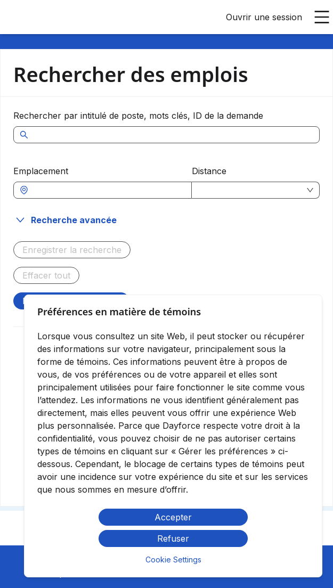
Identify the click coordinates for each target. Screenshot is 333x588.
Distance (209, 171)
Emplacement (40, 171)
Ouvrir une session (264, 17)
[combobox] (107, 190)
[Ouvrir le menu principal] (322, 17)
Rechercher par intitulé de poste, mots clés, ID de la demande (138, 115)
